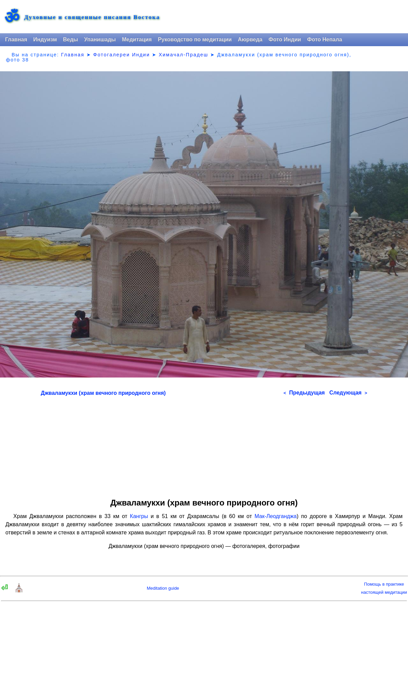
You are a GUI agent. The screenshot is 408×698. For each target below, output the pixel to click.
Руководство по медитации (195, 39)
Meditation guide (163, 588)
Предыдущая (304, 393)
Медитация (137, 39)
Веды (70, 39)
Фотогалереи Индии (121, 54)
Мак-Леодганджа (276, 516)
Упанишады (100, 39)
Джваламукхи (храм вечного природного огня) (103, 393)
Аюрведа (250, 39)
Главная (16, 39)
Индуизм (45, 39)
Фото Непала (324, 39)
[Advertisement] (204, 444)
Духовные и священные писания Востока (92, 17)
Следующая (348, 393)
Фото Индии (285, 39)
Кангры (139, 516)
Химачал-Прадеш (183, 54)
